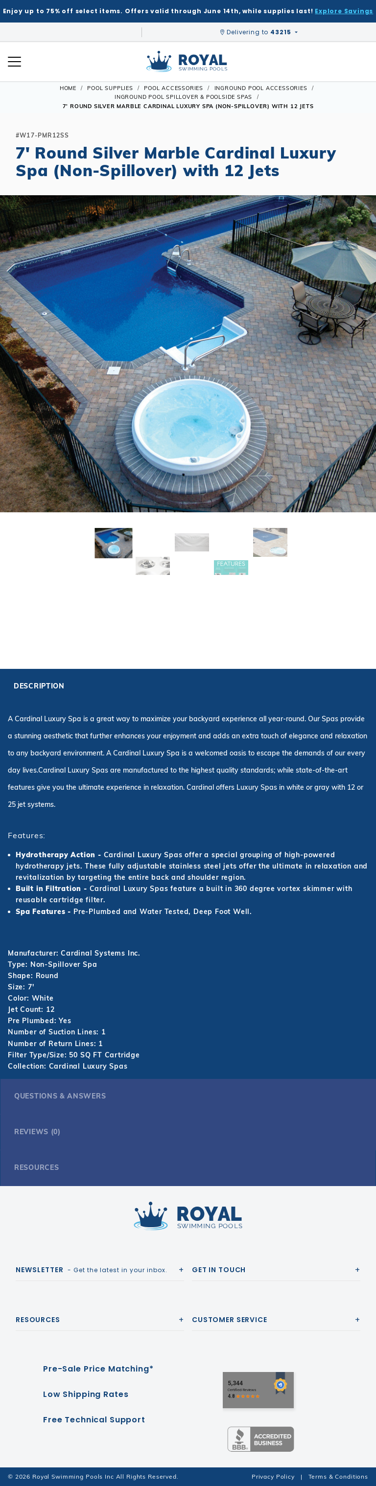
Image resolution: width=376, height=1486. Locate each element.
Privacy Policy (273, 1476)
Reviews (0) (37, 1131)
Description (39, 686)
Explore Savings (344, 11)
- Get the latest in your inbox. (91, 1270)
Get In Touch (219, 1270)
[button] (15, 369)
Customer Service (229, 1320)
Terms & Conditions (338, 1476)
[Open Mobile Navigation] (14, 61)
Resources (36, 1167)
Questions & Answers (60, 1096)
